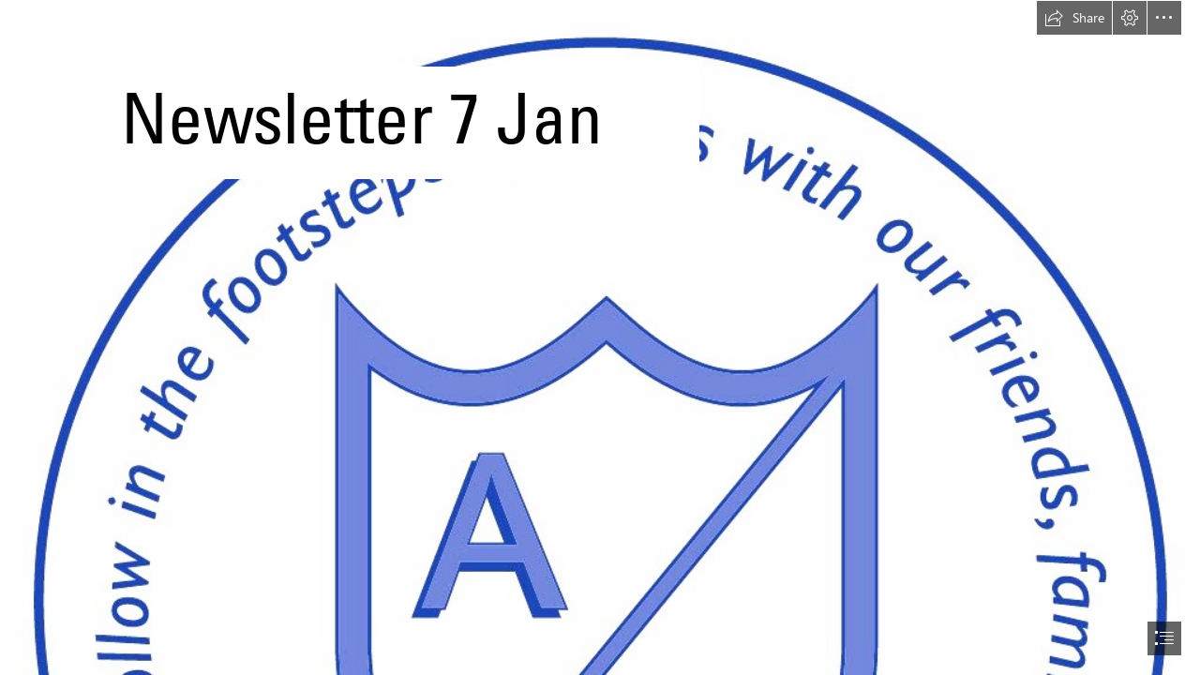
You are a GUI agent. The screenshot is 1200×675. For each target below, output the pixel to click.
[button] (1074, 18)
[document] (600, 337)
